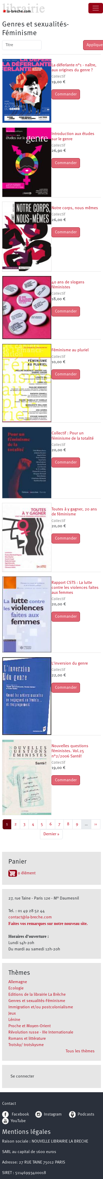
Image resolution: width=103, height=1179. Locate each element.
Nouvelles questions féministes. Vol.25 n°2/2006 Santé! (70, 751)
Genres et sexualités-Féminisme (36, 1001)
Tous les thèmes (80, 1051)
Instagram (48, 1114)
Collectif (58, 77)
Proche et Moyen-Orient (29, 1026)
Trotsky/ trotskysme (26, 1045)
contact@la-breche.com (30, 917)
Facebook (15, 1114)
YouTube (18, 1121)
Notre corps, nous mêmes (75, 208)
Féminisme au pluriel (70, 350)
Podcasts (81, 1114)
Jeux (12, 1013)
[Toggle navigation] (95, 8)
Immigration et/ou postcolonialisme (40, 1007)
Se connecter (22, 1076)
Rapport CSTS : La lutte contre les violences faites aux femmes (75, 588)
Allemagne (17, 982)
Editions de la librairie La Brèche (37, 995)
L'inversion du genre (70, 663)
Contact (9, 1104)
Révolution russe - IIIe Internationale (40, 1032)
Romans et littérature (27, 1039)
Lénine (14, 1020)
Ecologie (16, 988)
